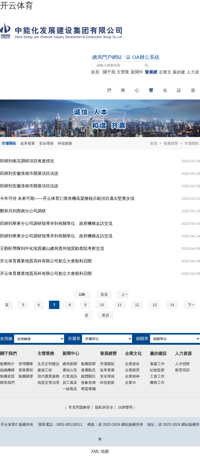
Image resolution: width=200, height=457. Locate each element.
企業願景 (132, 370)
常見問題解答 (79, 407)
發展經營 (171, 143)
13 (155, 305)
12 (137, 305)
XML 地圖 (100, 451)
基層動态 (88, 370)
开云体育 (16, 5)
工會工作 (157, 376)
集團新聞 (88, 364)
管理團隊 (25, 364)
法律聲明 (125, 407)
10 (102, 305)
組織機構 (7, 370)
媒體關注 (88, 376)
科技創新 (65, 143)
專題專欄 (88, 389)
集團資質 (7, 376)
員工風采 (70, 382)
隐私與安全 (104, 407)
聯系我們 (7, 382)
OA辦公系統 (142, 57)
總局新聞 (70, 364)
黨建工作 (157, 364)
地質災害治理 (48, 382)
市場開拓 (9, 143)
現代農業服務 (48, 376)
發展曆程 (25, 370)
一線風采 (70, 389)
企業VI (130, 382)
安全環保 (46, 143)
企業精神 (132, 376)
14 (172, 305)
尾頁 (105, 315)
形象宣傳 (88, 382)
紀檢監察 (157, 370)
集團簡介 (7, 364)
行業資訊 (70, 376)
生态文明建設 (48, 364)
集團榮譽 (25, 376)
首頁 (153, 143)
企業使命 (132, 364)
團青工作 (157, 382)
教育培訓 (182, 370)
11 (119, 305)
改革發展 (27, 143)
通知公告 (70, 370)
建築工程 (45, 370)
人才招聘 (182, 364)
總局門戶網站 (107, 57)
